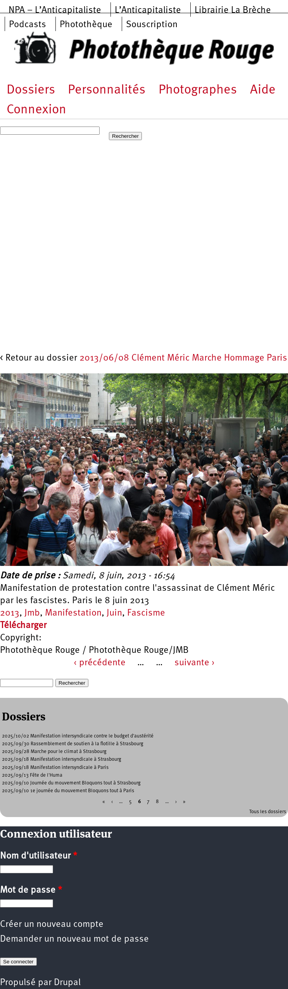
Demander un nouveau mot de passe (74, 939)
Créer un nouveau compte (51, 924)
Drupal (67, 982)
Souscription (152, 24)
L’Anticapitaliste (148, 10)
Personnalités (106, 90)
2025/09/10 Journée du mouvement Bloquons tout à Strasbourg (71, 783)
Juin (114, 613)
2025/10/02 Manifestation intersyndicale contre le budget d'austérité (77, 736)
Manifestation (73, 613)
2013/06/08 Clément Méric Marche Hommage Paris (183, 358)
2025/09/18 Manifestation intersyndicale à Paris (55, 767)
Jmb (32, 613)
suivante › (194, 663)
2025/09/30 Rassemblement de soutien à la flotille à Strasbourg (72, 743)
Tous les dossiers (267, 811)
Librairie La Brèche (233, 10)
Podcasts (27, 24)
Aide (263, 90)
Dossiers (31, 90)
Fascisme (146, 613)
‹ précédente (100, 663)
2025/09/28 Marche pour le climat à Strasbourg (54, 751)
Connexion (36, 110)
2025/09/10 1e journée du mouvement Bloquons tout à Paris (68, 790)
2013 (9, 613)
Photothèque (86, 24)
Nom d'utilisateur (38, 856)
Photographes (198, 90)
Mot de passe (31, 890)
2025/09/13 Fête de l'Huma (32, 775)
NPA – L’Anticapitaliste (55, 10)
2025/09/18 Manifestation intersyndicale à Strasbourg (61, 759)
